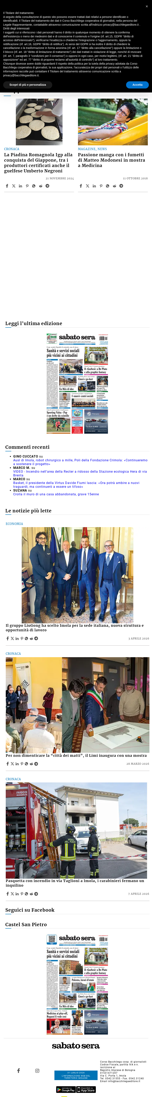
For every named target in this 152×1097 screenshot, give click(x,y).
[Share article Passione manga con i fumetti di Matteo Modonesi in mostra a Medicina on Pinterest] (101, 186)
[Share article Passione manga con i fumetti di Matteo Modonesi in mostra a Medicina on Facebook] (81, 186)
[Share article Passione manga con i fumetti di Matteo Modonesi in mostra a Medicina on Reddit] (115, 186)
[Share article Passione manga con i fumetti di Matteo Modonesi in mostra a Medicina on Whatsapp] (108, 186)
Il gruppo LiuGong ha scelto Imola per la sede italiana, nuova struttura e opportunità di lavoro (75, 627)
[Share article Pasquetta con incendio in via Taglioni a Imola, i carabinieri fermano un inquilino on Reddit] (31, 894)
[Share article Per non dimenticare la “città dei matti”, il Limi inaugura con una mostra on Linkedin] (17, 764)
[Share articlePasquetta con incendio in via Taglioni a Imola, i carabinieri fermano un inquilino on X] (12, 894)
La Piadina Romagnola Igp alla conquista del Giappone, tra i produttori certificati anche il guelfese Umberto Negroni (38, 163)
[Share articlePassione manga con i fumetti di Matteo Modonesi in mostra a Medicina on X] (88, 186)
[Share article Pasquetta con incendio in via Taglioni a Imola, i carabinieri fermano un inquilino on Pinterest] (22, 894)
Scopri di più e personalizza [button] (28, 84)
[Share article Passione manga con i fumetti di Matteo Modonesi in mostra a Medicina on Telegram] (121, 186)
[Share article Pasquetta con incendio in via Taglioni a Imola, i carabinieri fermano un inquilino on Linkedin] (17, 894)
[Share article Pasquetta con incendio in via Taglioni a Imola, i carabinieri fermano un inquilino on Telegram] (36, 894)
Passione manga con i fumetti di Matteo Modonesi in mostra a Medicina (111, 160)
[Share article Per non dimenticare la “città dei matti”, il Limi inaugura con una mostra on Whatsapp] (27, 764)
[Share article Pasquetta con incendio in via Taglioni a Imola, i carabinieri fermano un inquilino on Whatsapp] (27, 894)
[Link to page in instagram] (37, 1071)
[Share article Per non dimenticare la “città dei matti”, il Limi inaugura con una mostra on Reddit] (31, 764)
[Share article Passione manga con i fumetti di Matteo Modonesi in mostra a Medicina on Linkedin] (94, 186)
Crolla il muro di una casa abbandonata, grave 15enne (56, 494)
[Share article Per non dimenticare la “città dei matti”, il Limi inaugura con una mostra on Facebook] (8, 764)
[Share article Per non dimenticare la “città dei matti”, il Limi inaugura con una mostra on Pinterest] (22, 764)
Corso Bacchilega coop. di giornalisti (123, 1061)
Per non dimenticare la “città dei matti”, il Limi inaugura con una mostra (76, 755)
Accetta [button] (137, 84)
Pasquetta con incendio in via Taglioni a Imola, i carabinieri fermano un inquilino (75, 883)
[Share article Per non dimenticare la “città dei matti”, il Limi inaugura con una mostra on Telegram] (36, 764)
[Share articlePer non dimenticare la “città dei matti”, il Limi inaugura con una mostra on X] (12, 764)
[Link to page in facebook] (18, 1071)
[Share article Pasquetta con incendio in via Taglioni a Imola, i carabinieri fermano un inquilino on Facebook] (8, 894)
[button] (147, 6)
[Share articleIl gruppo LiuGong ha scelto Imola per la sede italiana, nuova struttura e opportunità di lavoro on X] (12, 638)
